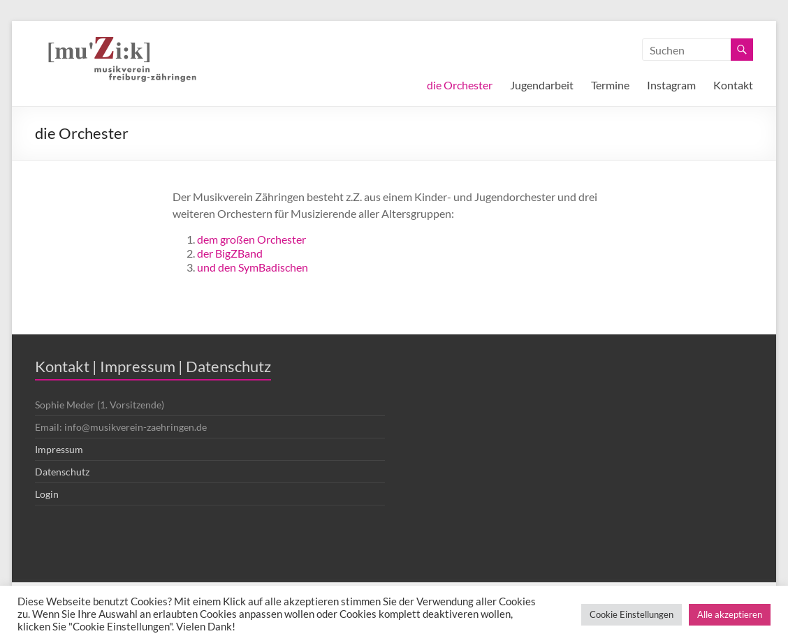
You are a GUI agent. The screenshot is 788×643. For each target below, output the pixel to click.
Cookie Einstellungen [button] (631, 614)
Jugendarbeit (542, 84)
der (206, 253)
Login (47, 494)
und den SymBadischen (252, 267)
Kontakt (733, 84)
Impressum (59, 449)
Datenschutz (62, 472)
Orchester (281, 239)
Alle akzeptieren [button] (729, 614)
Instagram (671, 84)
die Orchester (459, 84)
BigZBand (239, 253)
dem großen (227, 239)
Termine (610, 84)
